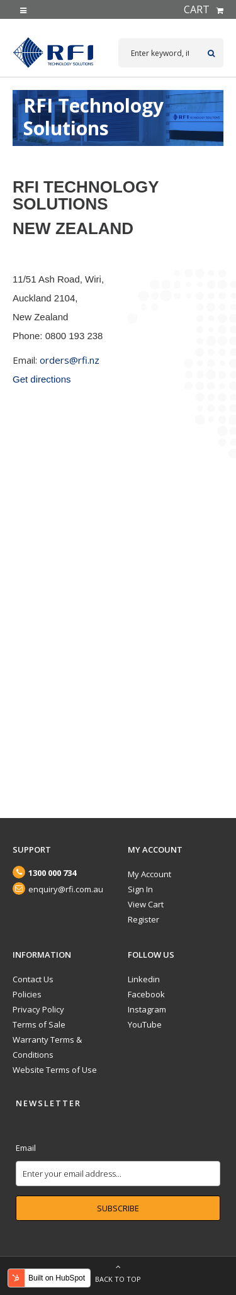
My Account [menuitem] (149, 874)
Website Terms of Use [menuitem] (55, 1069)
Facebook (146, 994)
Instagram (147, 1009)
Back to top (118, 1270)
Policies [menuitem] (27, 994)
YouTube (145, 1024)
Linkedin (144, 979)
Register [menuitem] (143, 919)
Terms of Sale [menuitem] (39, 1024)
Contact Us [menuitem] (33, 979)
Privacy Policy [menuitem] (38, 1009)
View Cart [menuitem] (146, 904)
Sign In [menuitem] (140, 889)
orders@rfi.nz (69, 360)
